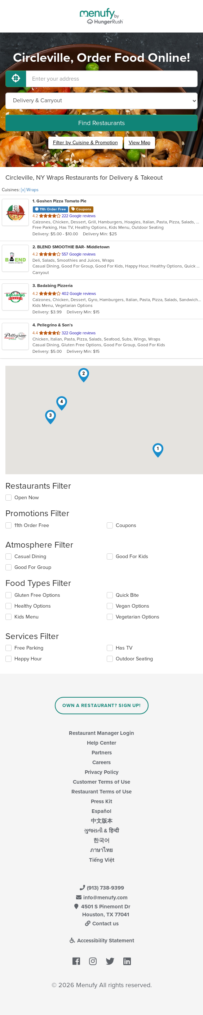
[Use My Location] (15, 78)
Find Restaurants (101, 123)
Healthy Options (32, 606)
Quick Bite (127, 595)
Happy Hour (28, 659)
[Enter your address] (112, 78)
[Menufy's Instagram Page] (93, 961)
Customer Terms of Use (101, 782)
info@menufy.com (101, 897)
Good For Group (32, 567)
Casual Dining (30, 556)
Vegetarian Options (137, 617)
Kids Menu (26, 617)
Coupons (126, 525)
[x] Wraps (30, 189)
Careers (101, 762)
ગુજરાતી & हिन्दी (101, 830)
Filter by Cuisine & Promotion (85, 143)
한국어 (101, 840)
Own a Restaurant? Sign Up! (101, 705)
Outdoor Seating (134, 659)
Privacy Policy (102, 772)
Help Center (101, 743)
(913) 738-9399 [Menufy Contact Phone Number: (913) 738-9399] (101, 888)
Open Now (26, 497)
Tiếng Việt (101, 860)
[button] (158, 450)
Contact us (101, 923)
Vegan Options (132, 606)
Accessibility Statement (101, 940)
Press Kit (101, 801)
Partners (102, 752)
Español (101, 811)
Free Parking (28, 648)
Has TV (124, 648)
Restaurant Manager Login (101, 733)
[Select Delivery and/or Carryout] (101, 101)
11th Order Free (31, 525)
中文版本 (101, 821)
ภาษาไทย (101, 850)
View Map (139, 143)
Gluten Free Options (37, 595)
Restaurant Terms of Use (101, 791)
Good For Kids (132, 556)
